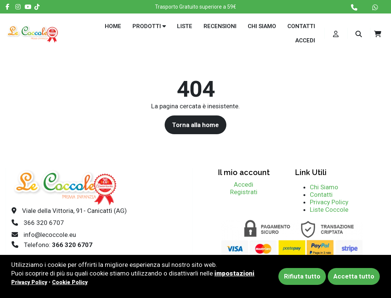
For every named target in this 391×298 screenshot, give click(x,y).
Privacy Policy (329, 202)
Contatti (301, 26)
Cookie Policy (70, 282)
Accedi (305, 40)
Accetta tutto (353, 276)
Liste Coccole (329, 209)
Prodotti (149, 26)
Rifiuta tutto (302, 276)
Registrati (243, 192)
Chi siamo (262, 26)
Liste (184, 26)
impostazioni (234, 273)
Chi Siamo (324, 187)
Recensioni (220, 26)
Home (113, 26)
